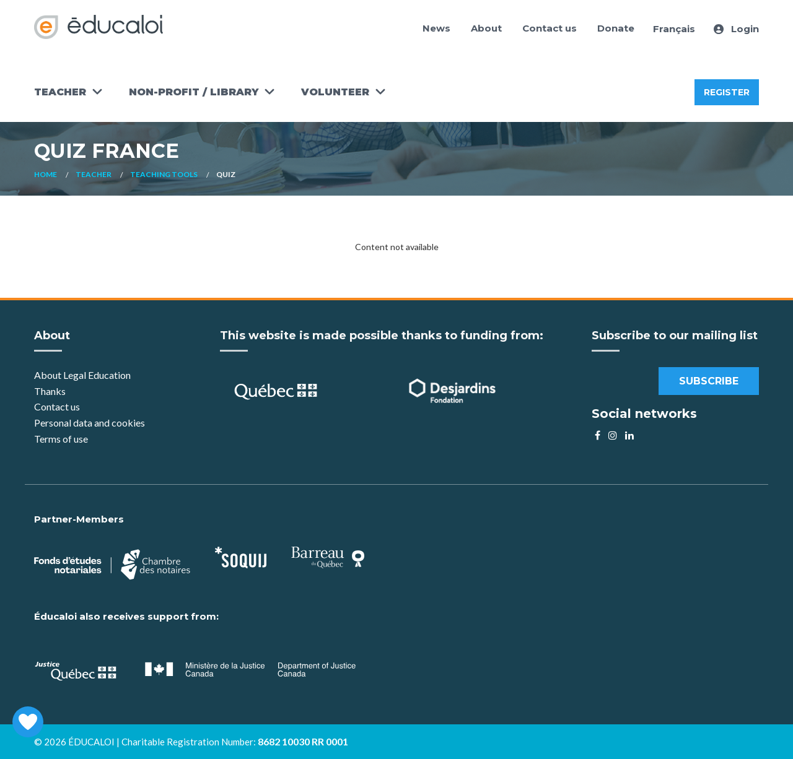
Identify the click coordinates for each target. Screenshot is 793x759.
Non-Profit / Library (193, 92)
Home (45, 174)
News (436, 28)
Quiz (225, 174)
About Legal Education (82, 375)
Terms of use (61, 439)
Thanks (51, 391)
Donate (615, 28)
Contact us (549, 28)
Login (736, 29)
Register (727, 92)
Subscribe (708, 381)
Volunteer (335, 92)
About (486, 28)
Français (674, 29)
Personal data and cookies (89, 422)
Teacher (60, 92)
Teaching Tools (164, 174)
